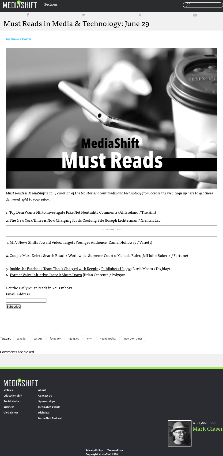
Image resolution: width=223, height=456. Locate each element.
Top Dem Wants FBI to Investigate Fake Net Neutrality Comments (63, 212)
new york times (133, 338)
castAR (38, 338)
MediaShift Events (49, 407)
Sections (51, 4)
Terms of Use (115, 450)
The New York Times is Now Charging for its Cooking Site (57, 220)
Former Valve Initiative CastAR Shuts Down (46, 274)
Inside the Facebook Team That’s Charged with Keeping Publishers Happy (70, 268)
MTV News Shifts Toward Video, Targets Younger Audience (58, 242)
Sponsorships (46, 401)
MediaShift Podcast (50, 418)
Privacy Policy (94, 450)
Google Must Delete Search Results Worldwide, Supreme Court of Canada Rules (75, 255)
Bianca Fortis (21, 39)
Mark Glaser (208, 428)
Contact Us (45, 396)
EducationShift (13, 396)
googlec (74, 338)
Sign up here (184, 193)
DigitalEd (43, 412)
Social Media (11, 401)
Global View (11, 412)
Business (9, 407)
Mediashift (20, 4)
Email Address (18, 294)
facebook (55, 338)
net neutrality (108, 338)
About (42, 390)
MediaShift (21, 382)
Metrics (8, 390)
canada (21, 338)
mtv (89, 338)
